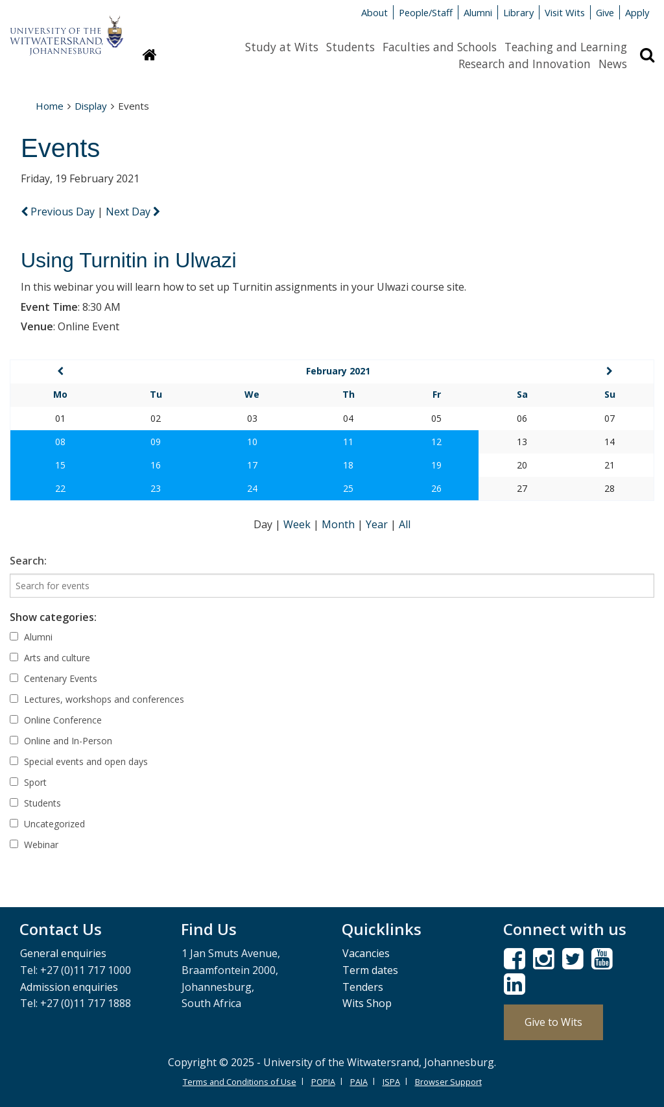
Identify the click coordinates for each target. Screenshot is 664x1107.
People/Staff (426, 12)
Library (518, 12)
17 (252, 465)
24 (252, 488)
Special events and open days (79, 761)
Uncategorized (47, 824)
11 (348, 441)
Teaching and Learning (565, 47)
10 (252, 441)
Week (298, 524)
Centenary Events (53, 678)
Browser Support (448, 1082)
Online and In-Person (61, 741)
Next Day (133, 211)
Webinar (34, 844)
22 (60, 488)
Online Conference (56, 720)
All (404, 524)
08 (60, 441)
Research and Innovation (524, 63)
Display (91, 105)
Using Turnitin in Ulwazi (129, 260)
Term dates (370, 970)
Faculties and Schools (440, 47)
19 (436, 465)
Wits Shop (367, 1003)
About (374, 12)
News (613, 63)
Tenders (362, 987)
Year (378, 524)
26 (436, 488)
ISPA (391, 1082)
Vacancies (366, 953)
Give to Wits (553, 1022)
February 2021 (338, 371)
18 (348, 465)
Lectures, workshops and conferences (97, 699)
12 (436, 441)
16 (155, 465)
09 (155, 441)
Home (50, 105)
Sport (28, 782)
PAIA (359, 1082)
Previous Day (59, 211)
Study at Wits (281, 47)
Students (350, 47)
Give (605, 12)
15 (60, 465)
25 (348, 488)
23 (155, 488)
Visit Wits (565, 12)
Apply (637, 12)
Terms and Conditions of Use (239, 1082)
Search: (28, 561)
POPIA (323, 1082)
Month (339, 524)
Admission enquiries (69, 987)
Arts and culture (50, 657)
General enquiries (63, 953)
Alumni (478, 12)
